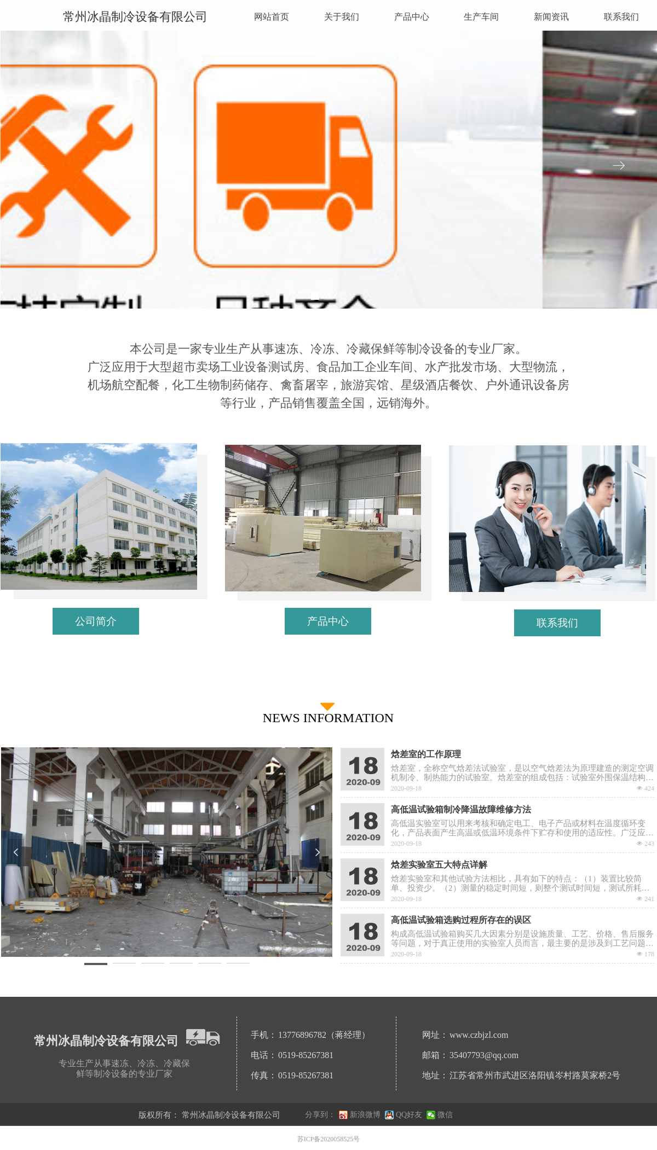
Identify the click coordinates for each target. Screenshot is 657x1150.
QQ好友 (409, 1115)
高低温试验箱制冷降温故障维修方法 (461, 809)
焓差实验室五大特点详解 (439, 864)
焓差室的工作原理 (426, 754)
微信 (445, 1115)
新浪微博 (365, 1115)
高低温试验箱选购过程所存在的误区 (461, 920)
